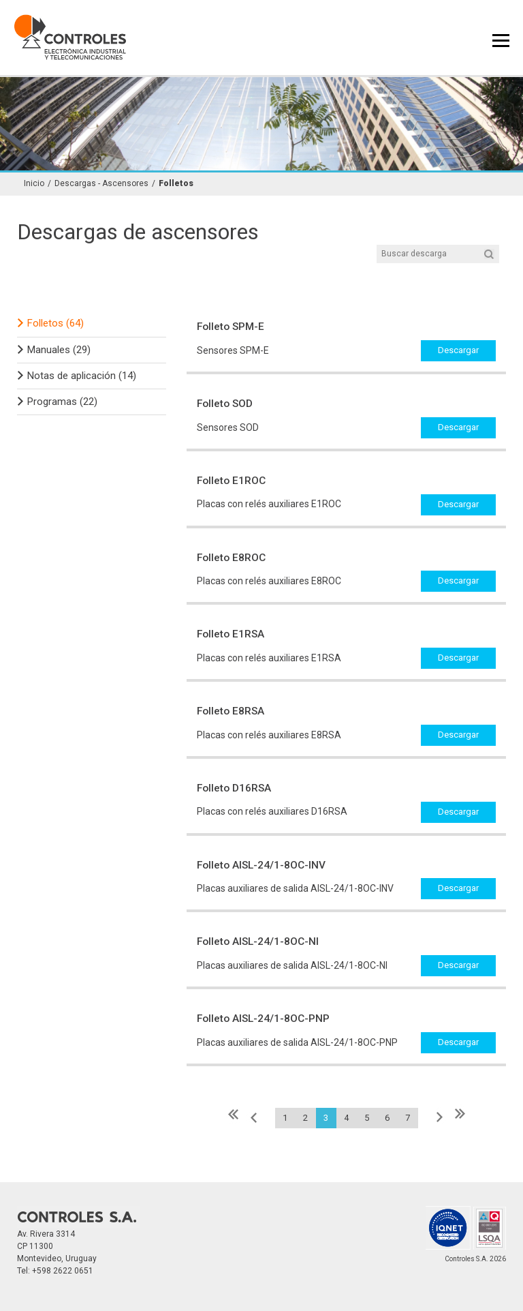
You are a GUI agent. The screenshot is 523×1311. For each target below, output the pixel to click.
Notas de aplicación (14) (81, 376)
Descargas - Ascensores (101, 183)
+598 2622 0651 (62, 1271)
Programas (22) (62, 401)
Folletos (176, 183)
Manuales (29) (59, 350)
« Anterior (254, 1117)
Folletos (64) (55, 323)
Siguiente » (438, 1117)
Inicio (34, 183)
